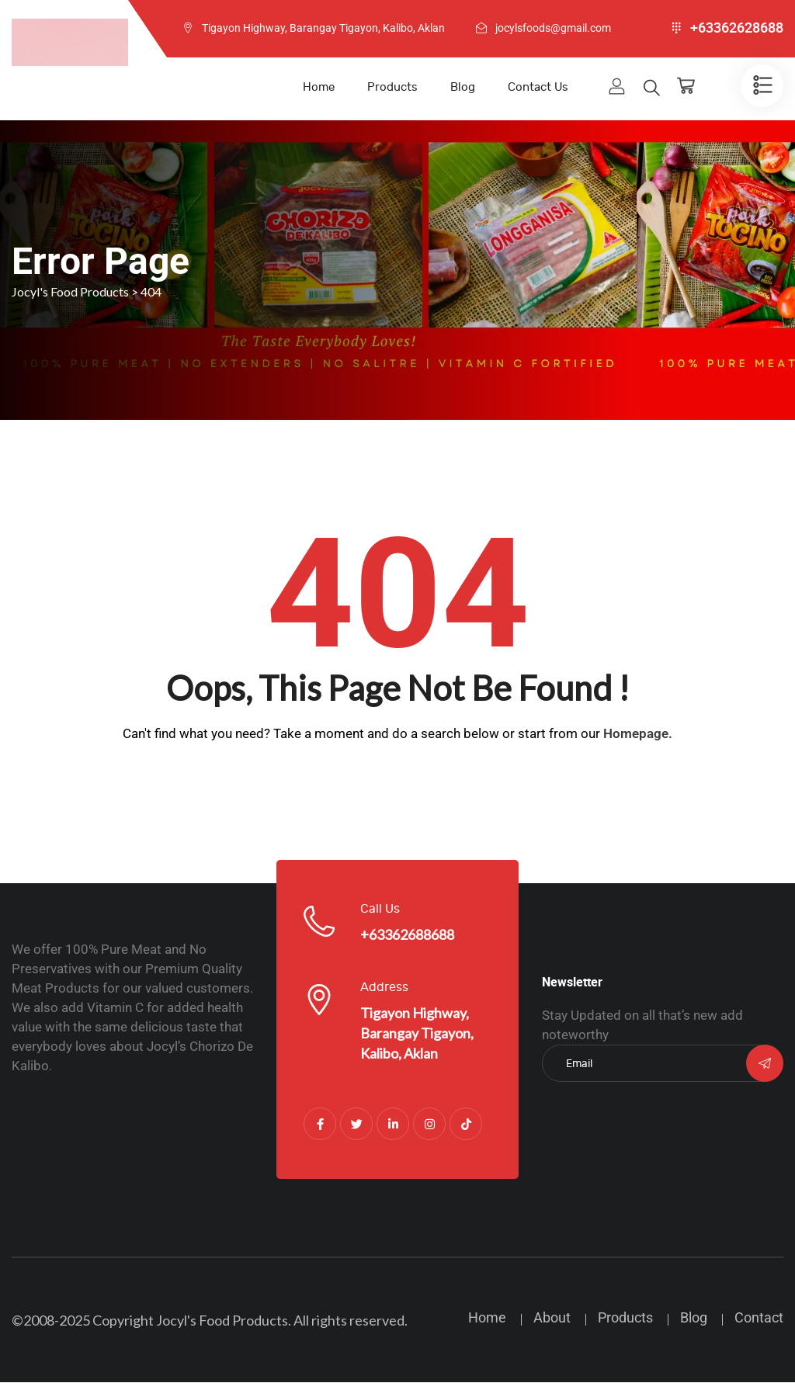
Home (319, 87)
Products (392, 87)
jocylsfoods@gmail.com (553, 28)
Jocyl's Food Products (222, 1320)
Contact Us (538, 87)
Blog (462, 87)
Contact (758, 1318)
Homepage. (637, 734)
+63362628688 (736, 28)
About (552, 1318)
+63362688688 (407, 935)
